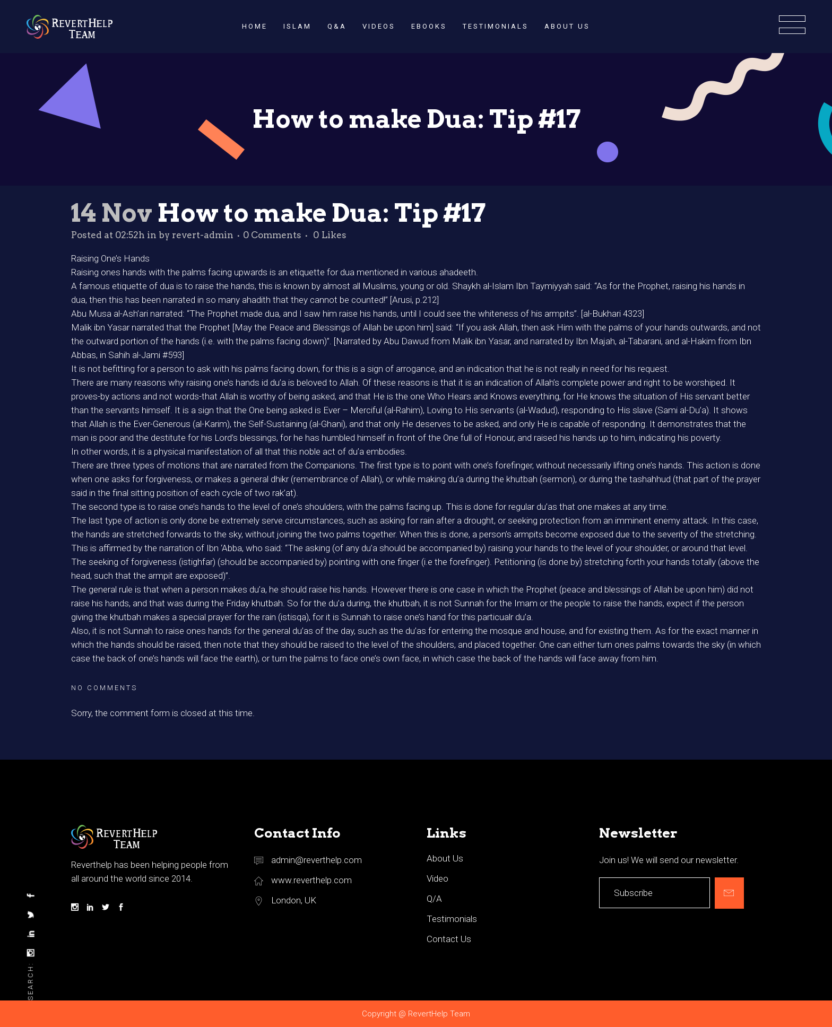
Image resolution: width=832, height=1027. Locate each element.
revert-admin (202, 235)
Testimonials (452, 918)
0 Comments (272, 235)
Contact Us (449, 939)
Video (437, 878)
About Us (445, 858)
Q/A (434, 898)
